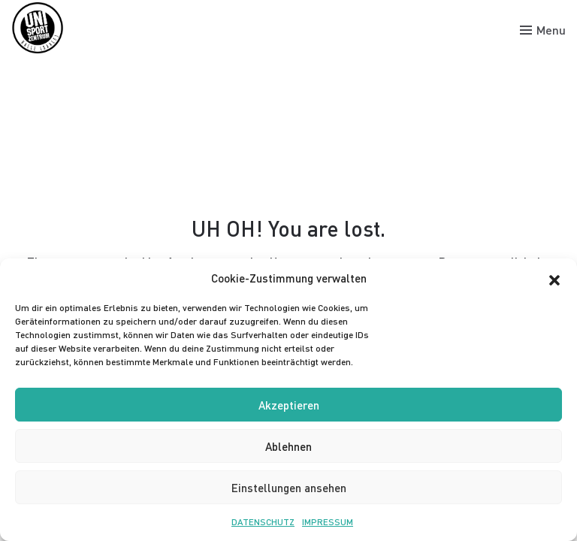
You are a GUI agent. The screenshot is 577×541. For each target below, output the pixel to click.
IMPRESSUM (327, 521)
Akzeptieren (288, 405)
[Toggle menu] (543, 30)
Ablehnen (288, 446)
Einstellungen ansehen (288, 487)
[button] (554, 278)
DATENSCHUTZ (263, 521)
